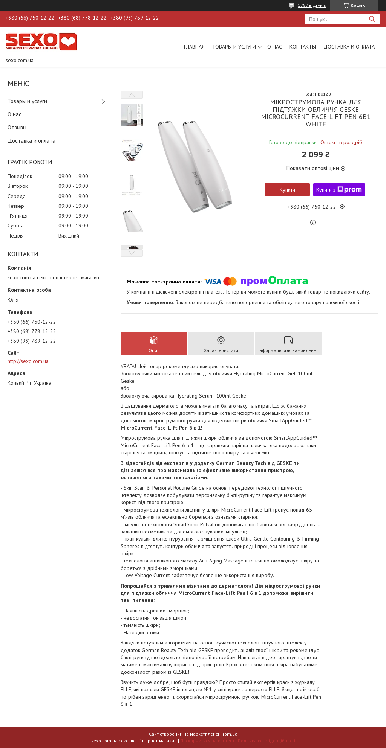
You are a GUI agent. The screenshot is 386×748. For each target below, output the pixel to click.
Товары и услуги (234, 46)
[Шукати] (371, 19)
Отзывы (17, 127)
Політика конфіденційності (266, 740)
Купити (287, 189)
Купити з (339, 189)
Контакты (303, 46)
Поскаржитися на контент (207, 740)
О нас (274, 46)
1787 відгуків (312, 5)
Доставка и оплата (349, 46)
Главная (194, 46)
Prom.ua (228, 734)
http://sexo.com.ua (28, 361)
